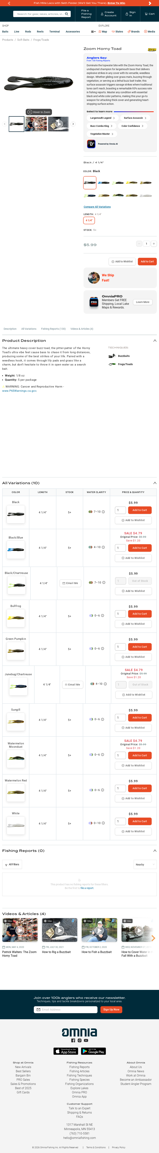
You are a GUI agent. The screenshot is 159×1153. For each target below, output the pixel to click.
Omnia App (79, 1096)
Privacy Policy (118, 1147)
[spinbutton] (120, 510)
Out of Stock (140, 580)
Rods (28, 31)
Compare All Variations (97, 206)
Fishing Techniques (79, 1075)
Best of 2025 (23, 1088)
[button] (79, 340)
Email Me (70, 583)
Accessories (73, 31)
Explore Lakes (79, 1088)
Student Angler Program (135, 1084)
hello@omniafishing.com (79, 1138)
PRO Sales (23, 1079)
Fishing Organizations (79, 1084)
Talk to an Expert (79, 1108)
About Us (136, 1067)
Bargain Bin (23, 1075)
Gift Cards (23, 1092)
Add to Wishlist (122, 261)
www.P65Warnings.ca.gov (19, 390)
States (117, 31)
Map (103, 31)
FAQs (79, 1117)
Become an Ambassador (136, 1079)
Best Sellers (23, 1071)
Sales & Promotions (23, 1084)
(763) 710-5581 (80, 1133)
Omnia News (136, 1071)
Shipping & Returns (79, 1112)
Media (149, 31)
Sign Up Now (111, 1009)
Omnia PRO (79, 1092)
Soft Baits (23, 39)
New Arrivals (23, 1067)
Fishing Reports (79, 1067)
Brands (134, 31)
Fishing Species (79, 1079)
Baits (5, 31)
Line (16, 31)
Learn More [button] (142, 302)
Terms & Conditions (96, 1147)
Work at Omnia (135, 1075)
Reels (40, 31)
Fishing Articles (79, 1071)
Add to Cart (147, 261)
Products (7, 39)
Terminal (54, 31)
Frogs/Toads (41, 39)
